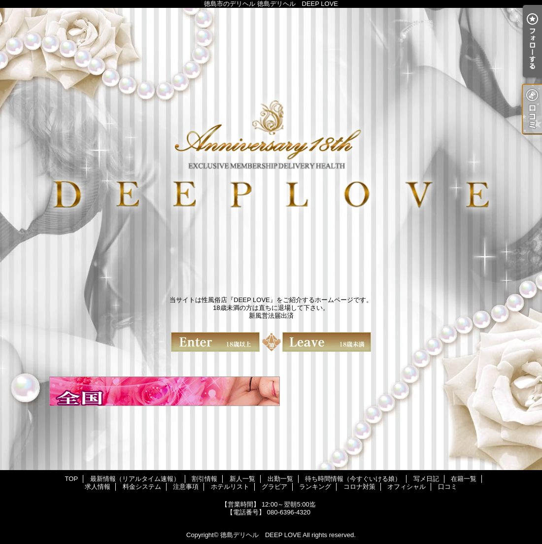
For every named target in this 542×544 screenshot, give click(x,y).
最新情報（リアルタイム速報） (135, 478)
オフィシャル (406, 486)
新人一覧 (242, 478)
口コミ (447, 486)
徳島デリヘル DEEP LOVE (260, 535)
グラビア (274, 486)
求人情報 (97, 486)
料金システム (142, 486)
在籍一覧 (463, 478)
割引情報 (204, 478)
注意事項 (186, 486)
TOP (71, 478)
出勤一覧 (280, 478)
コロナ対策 (359, 486)
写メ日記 (426, 478)
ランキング (315, 486)
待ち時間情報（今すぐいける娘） (353, 478)
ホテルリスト (230, 486)
